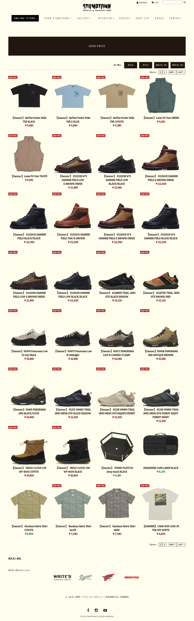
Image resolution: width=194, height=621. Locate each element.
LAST (180, 72)
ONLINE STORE (25, 18)
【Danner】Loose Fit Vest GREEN (160, 118)
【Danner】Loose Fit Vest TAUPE (28, 176)
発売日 (146, 65)
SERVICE (124, 18)
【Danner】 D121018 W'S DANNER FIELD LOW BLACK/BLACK (117, 180)
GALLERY (83, 18)
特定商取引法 (111, 597)
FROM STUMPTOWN (57, 18)
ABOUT (159, 18)
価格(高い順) (177, 65)
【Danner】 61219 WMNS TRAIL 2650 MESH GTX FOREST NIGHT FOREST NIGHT (161, 413)
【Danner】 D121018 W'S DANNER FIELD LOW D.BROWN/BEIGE (73, 180)
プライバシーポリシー (92, 597)
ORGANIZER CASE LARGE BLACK (160, 468)
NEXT (171, 72)
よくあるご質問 (72, 597)
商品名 (131, 65)
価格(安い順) (161, 65)
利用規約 (124, 597)
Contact (175, 18)
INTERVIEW (105, 18)
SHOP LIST (143, 18)
